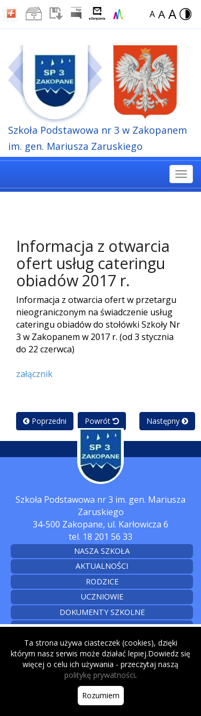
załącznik (34, 374)
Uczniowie (102, 596)
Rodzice (102, 581)
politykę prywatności (99, 675)
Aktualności (102, 566)
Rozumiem (101, 695)
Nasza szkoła (102, 551)
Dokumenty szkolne (102, 612)
